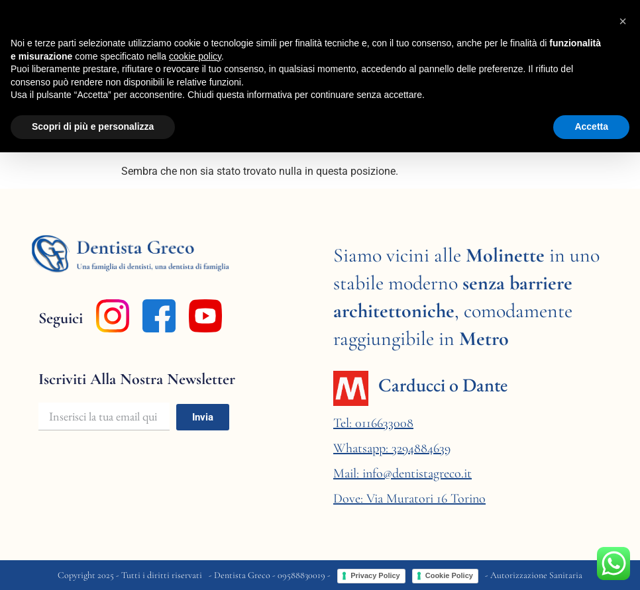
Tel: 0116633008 (373, 423)
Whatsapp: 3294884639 (392, 448)
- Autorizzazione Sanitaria (533, 575)
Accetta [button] (591, 126)
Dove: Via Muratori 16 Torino (409, 499)
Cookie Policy (449, 575)
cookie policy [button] (195, 56)
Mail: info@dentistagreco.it (402, 473)
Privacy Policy (375, 575)
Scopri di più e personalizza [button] (93, 126)
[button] (622, 21)
